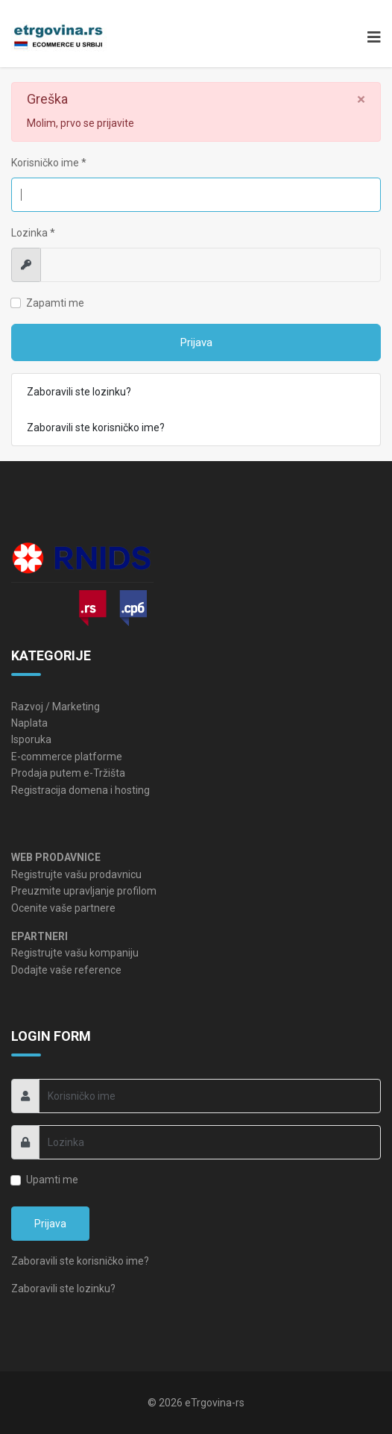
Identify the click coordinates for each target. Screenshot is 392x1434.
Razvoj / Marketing (55, 707)
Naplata (29, 723)
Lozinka (33, 233)
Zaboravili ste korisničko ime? (96, 427)
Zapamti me (55, 303)
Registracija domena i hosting (80, 790)
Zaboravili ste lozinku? (79, 392)
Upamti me (52, 1180)
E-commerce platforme (66, 757)
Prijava (196, 342)
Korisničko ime (48, 163)
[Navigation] (370, 37)
